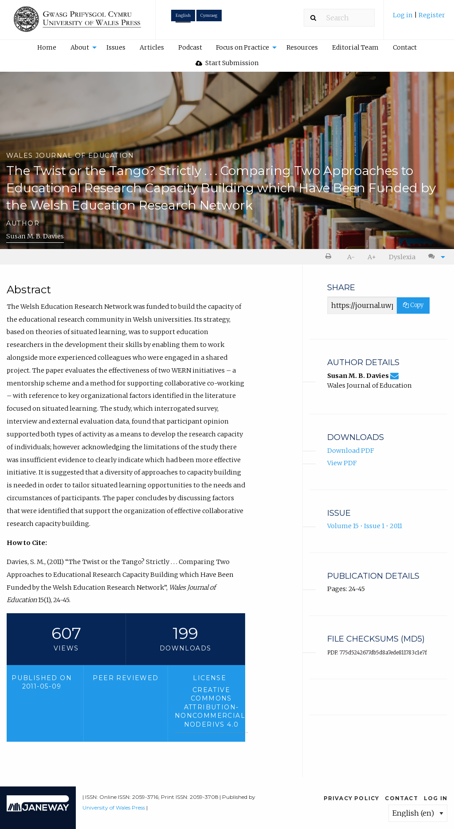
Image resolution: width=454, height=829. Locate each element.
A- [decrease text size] (351, 257)
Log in (403, 15)
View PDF (342, 463)
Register (432, 15)
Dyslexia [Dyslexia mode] (402, 257)
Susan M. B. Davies (35, 236)
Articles (152, 47)
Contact (405, 47)
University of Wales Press (113, 807)
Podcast (190, 47)
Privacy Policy (352, 798)
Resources (302, 47)
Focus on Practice (242, 47)
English (183, 15)
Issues (115, 47)
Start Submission (227, 63)
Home (46, 47)
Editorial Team (355, 47)
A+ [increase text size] (372, 257)
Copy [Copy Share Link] (413, 305)
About (79, 47)
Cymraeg (208, 15)
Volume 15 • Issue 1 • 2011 (364, 526)
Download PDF (350, 451)
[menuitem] (419, 18)
